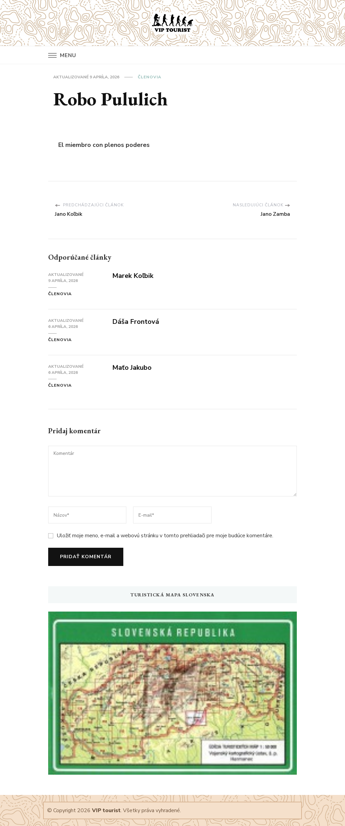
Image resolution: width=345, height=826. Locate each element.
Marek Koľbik (132, 275)
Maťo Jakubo (132, 367)
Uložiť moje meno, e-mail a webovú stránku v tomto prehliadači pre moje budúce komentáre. (165, 535)
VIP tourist (106, 810)
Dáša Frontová (135, 321)
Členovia (149, 77)
